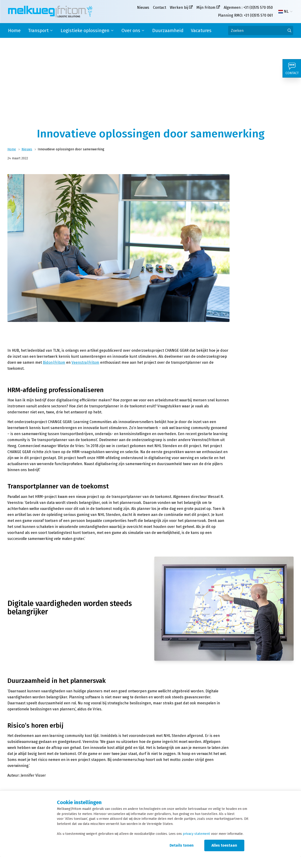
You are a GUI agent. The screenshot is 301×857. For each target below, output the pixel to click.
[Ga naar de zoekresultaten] (289, 30)
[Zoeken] (260, 30)
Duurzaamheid (167, 30)
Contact (159, 7)
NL (283, 11)
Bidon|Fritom (54, 362)
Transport (38, 30)
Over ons (130, 30)
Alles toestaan (224, 845)
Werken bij (179, 7)
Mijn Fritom (205, 7)
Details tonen (182, 845)
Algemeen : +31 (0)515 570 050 (248, 7)
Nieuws (143, 7)
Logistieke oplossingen (85, 30)
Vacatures (201, 30)
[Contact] (291, 68)
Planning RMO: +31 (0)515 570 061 (245, 15)
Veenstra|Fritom (85, 362)
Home (14, 30)
